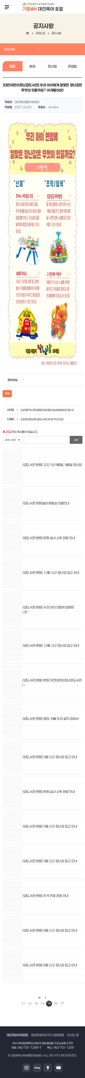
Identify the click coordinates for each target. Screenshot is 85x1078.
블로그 (37, 1067)
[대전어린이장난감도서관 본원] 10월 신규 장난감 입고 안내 (41, 572)
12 (29, 1003)
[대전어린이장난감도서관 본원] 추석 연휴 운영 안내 (36, 896)
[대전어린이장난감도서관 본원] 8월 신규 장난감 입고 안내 (40, 930)
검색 (76, 440)
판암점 (72, 66)
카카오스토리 (47, 1067)
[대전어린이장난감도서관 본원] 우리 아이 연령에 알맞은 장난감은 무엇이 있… (38, 609)
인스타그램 (26, 1067)
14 (42, 1003)
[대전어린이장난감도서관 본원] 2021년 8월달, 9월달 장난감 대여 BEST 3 (42, 467)
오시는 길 (72, 1035)
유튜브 (58, 1067)
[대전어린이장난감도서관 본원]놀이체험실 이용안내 (36, 503)
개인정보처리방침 (17, 1035)
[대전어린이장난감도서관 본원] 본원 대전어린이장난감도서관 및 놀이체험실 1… (42, 682)
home (27, 33)
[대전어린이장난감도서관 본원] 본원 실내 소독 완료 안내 (39, 538)
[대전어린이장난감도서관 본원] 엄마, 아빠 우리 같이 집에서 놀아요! (41, 721)
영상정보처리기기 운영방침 (47, 1035)
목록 (7, 393)
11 (23, 1003)
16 (55, 1003)
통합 (12, 66)
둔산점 (52, 66)
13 (36, 1003)
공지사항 (56, 33)
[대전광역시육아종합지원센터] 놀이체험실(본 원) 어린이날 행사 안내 (48, 410)
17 (61, 1003)
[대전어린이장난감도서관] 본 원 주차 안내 (42, 419)
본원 (32, 66)
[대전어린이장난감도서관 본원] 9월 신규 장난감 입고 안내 (40, 757)
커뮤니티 (40, 33)
